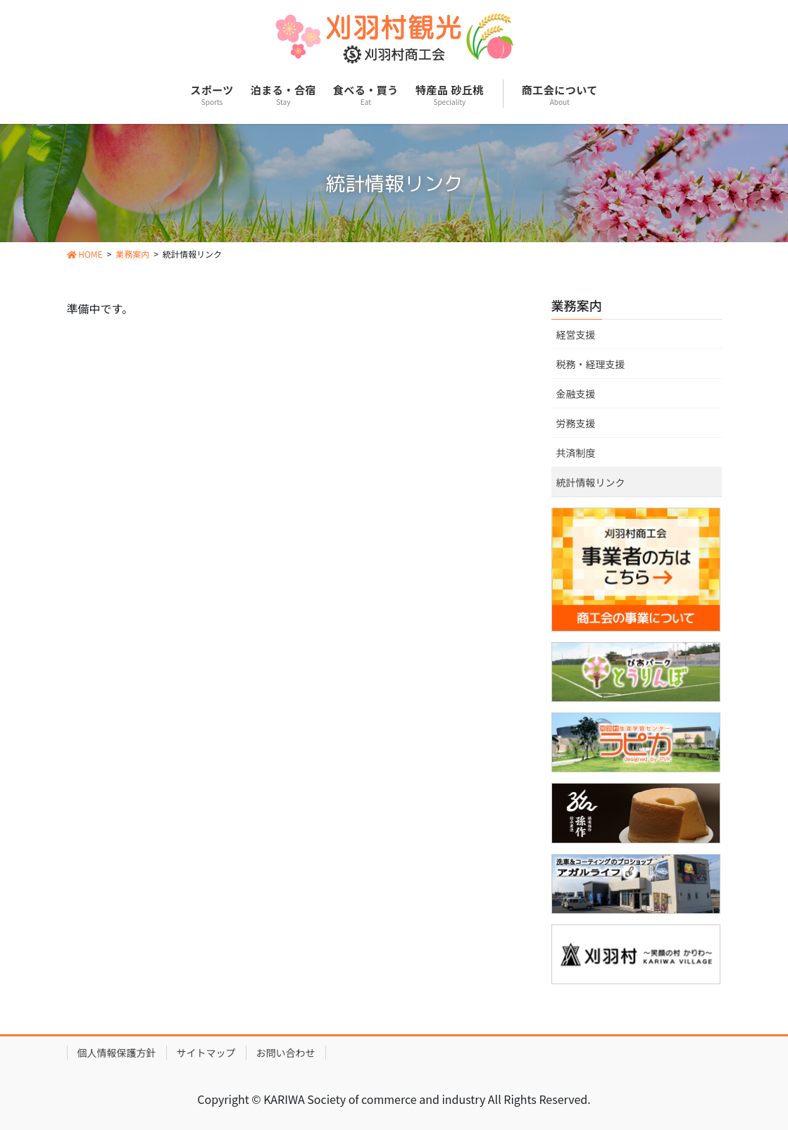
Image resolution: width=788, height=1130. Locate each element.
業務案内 (576, 305)
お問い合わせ (285, 1053)
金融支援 (576, 394)
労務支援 (576, 423)
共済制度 (576, 453)
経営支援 (576, 334)
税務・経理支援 (590, 364)
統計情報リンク (590, 482)
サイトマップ (206, 1053)
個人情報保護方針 (116, 1053)
